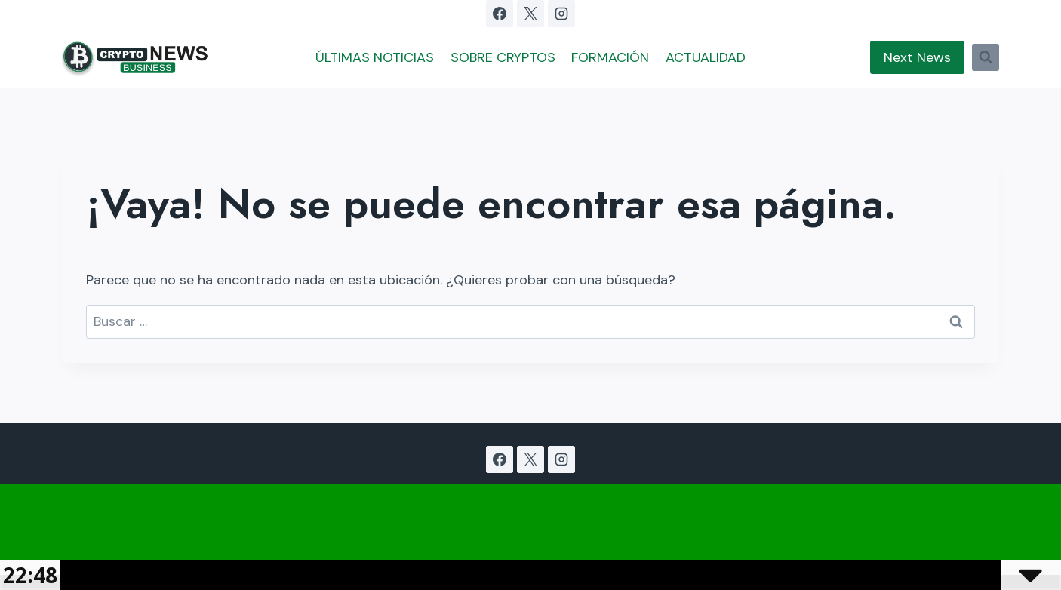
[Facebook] (499, 13)
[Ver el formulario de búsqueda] (985, 57)
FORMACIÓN (610, 57)
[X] (530, 13)
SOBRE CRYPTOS (503, 57)
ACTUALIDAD (706, 57)
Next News (917, 57)
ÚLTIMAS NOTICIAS (374, 57)
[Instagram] (561, 13)
